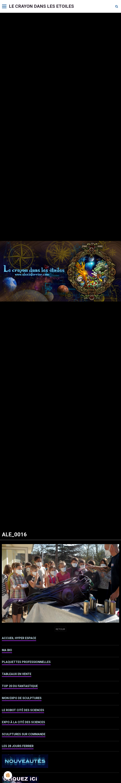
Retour (60, 629)
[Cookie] (8, 775)
